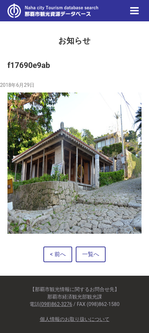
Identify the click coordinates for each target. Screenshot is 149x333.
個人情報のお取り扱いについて (75, 319)
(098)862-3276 (55, 304)
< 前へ (57, 254)
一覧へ (90, 254)
